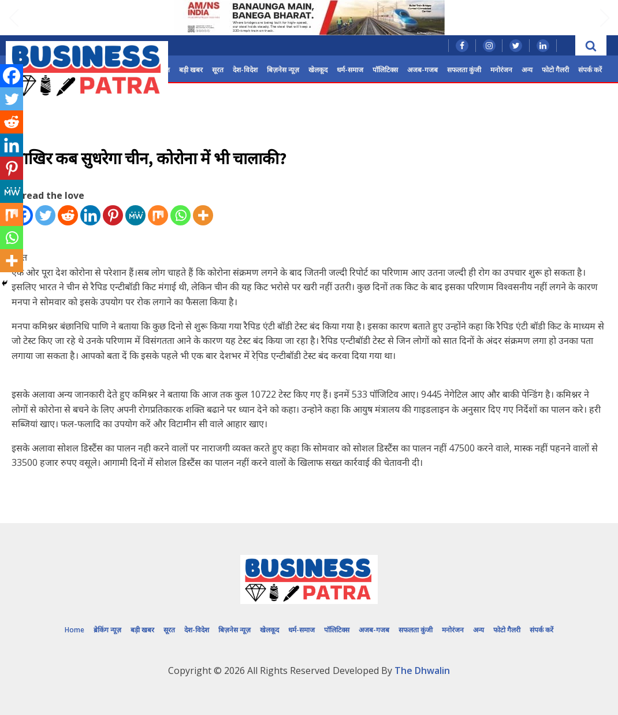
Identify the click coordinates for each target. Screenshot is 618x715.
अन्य (527, 70)
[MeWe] (135, 215)
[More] (203, 215)
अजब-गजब (422, 70)
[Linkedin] (90, 215)
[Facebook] (11, 75)
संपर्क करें (590, 70)
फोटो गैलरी (555, 70)
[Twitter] (45, 215)
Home (74, 630)
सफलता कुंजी (464, 70)
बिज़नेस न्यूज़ (283, 70)
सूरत (218, 70)
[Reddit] (68, 215)
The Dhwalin (422, 670)
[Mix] (158, 215)
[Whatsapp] (180, 215)
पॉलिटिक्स (385, 70)
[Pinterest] (113, 215)
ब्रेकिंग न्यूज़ (107, 630)
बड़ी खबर (191, 70)
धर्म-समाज (350, 70)
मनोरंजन (501, 70)
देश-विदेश (245, 70)
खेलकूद (317, 70)
